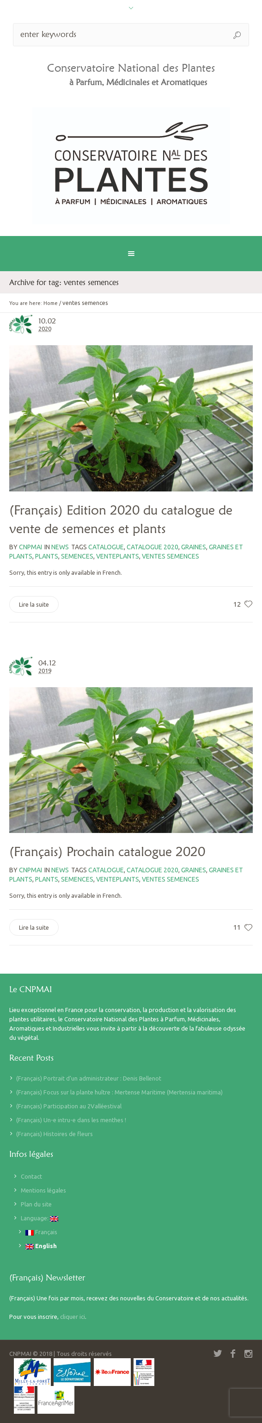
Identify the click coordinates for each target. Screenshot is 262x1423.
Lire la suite (34, 604)
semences (77, 556)
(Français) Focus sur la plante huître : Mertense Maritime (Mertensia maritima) (119, 1092)
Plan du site (36, 1204)
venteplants (117, 556)
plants (46, 556)
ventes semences (170, 556)
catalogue (106, 547)
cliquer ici (72, 1316)
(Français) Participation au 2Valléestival (69, 1106)
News (60, 547)
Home (50, 303)
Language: (39, 1218)
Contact (31, 1176)
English (41, 1246)
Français (41, 1232)
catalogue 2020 (152, 547)
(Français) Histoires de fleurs (54, 1134)
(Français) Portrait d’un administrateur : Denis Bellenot (88, 1078)
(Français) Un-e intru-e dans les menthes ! (71, 1120)
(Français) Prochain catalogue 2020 (107, 851)
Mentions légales (43, 1190)
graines (193, 547)
